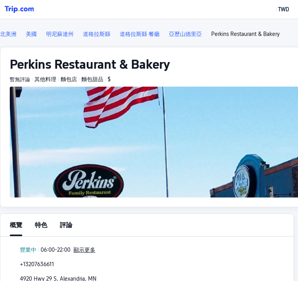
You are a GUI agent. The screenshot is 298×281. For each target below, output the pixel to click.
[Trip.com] (19, 9)
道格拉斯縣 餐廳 (140, 34)
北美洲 (8, 34)
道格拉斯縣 (96, 34)
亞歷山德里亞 (185, 34)
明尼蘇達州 (60, 34)
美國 (31, 34)
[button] (278, 9)
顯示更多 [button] (84, 250)
